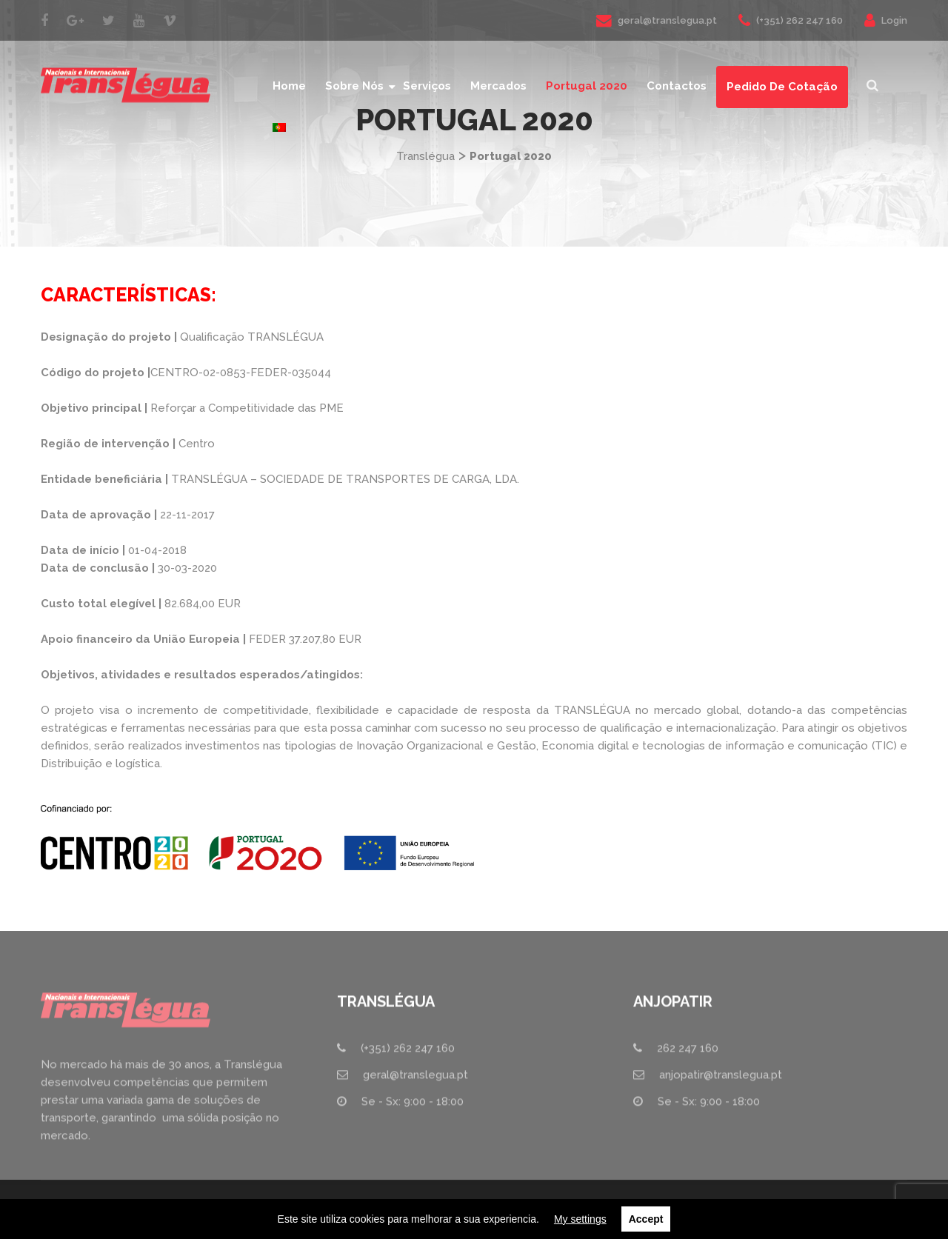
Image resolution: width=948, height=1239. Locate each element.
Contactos (677, 86)
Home (289, 86)
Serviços (427, 86)
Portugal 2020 (586, 86)
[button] (872, 86)
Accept (646, 1219)
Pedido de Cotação (782, 86)
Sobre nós (354, 86)
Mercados (498, 86)
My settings (580, 1219)
